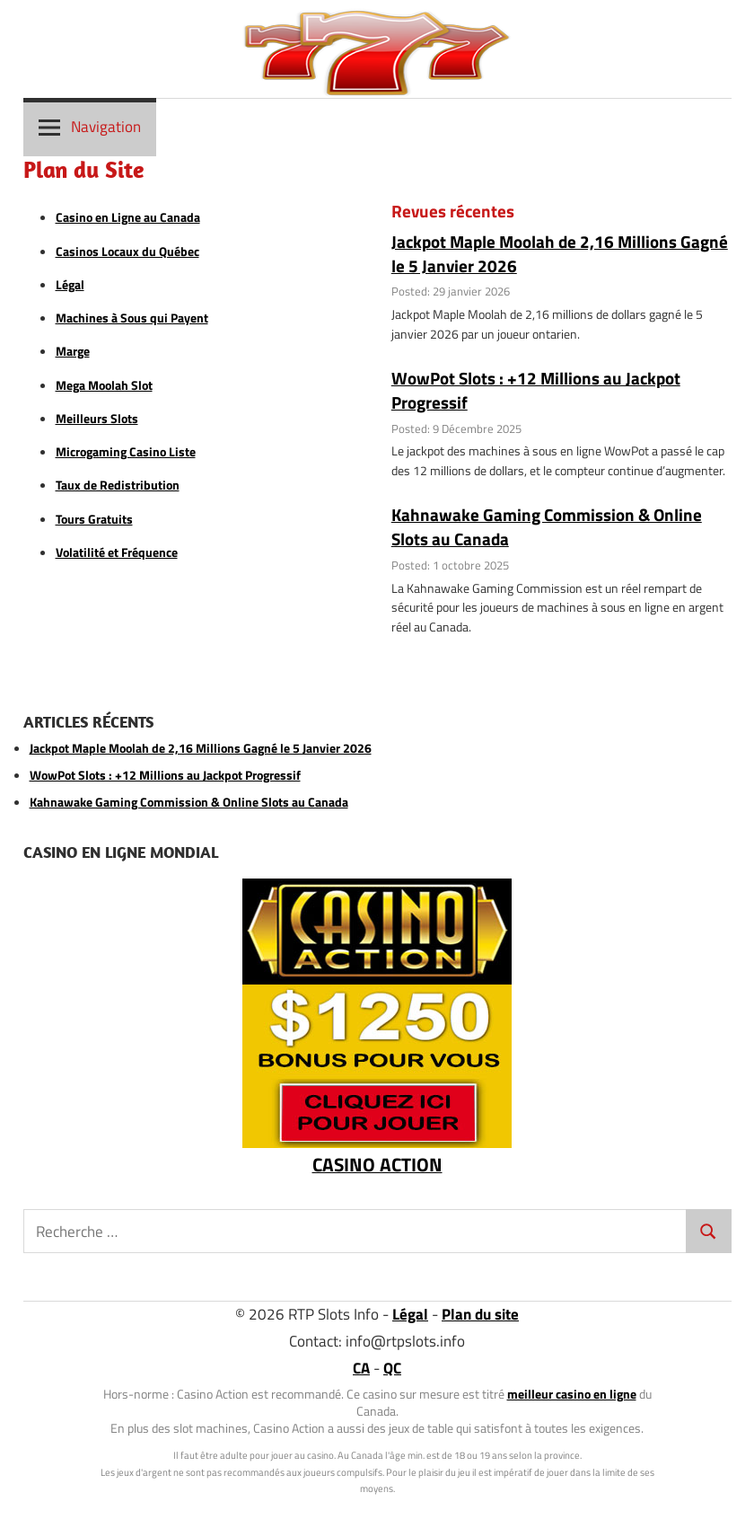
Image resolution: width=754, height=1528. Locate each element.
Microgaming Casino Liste (126, 452)
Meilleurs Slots (97, 418)
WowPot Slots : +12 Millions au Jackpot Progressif (535, 390)
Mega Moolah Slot (104, 385)
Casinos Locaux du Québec (127, 251)
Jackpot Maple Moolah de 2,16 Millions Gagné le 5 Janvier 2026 (559, 253)
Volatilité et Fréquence (117, 552)
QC (392, 1368)
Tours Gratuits (94, 519)
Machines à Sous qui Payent (132, 318)
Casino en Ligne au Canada (128, 217)
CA (361, 1368)
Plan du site (480, 1314)
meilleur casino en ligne (571, 1394)
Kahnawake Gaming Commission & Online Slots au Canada (546, 526)
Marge (73, 351)
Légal (70, 285)
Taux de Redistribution (118, 485)
